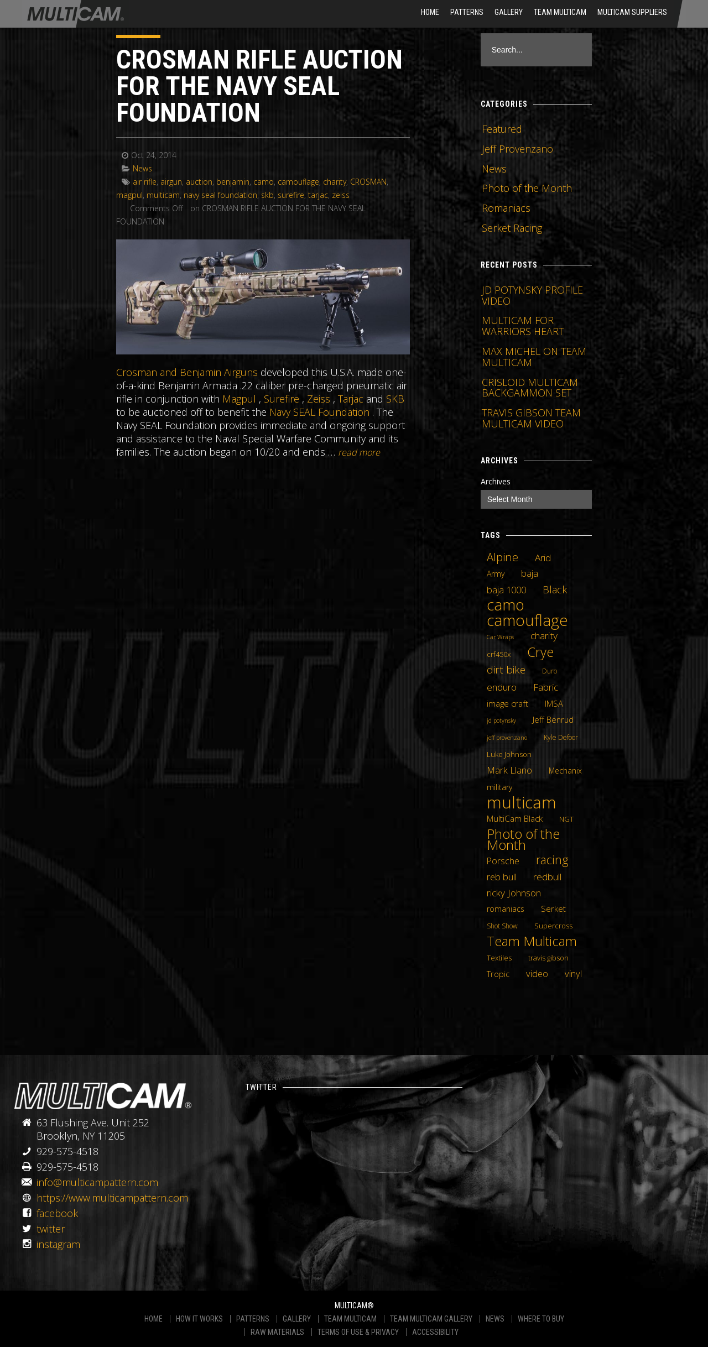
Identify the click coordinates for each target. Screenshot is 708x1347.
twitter (51, 1228)
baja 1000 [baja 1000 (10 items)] (506, 590)
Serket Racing (512, 227)
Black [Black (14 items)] (555, 589)
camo (263, 181)
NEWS (495, 1318)
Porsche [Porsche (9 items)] (503, 861)
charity (334, 181)
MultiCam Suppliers (632, 12)
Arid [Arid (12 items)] (543, 557)
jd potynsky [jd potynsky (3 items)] (501, 720)
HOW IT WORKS (199, 1318)
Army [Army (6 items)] (495, 573)
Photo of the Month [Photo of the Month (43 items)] (523, 839)
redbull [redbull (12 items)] (547, 876)
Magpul (239, 398)
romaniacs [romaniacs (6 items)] (505, 909)
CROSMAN (368, 181)
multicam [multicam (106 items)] (521, 802)
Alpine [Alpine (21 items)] (502, 557)
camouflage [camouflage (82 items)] (527, 620)
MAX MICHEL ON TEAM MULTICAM (534, 356)
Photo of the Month (527, 188)
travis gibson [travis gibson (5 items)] (548, 958)
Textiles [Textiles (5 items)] (499, 958)
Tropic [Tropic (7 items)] (498, 973)
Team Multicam (560, 12)
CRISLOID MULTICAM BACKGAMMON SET (530, 387)
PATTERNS (252, 1318)
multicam (163, 195)
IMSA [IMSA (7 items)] (554, 703)
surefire (291, 195)
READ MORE (359, 452)
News (142, 168)
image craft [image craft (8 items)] (507, 703)
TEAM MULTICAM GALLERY (431, 1318)
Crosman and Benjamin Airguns (187, 372)
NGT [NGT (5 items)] (566, 819)
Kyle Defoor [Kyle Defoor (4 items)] (561, 737)
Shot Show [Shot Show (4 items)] (502, 926)
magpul (129, 195)
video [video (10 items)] (537, 974)
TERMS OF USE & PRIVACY (358, 1332)
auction (199, 181)
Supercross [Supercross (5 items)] (553, 926)
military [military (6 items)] (499, 787)
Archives (496, 481)
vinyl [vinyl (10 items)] (573, 974)
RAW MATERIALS (277, 1332)
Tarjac (350, 398)
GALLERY (297, 1318)
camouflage (298, 181)
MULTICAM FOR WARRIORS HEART (523, 326)
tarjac (318, 195)
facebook (57, 1213)
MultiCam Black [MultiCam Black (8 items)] (515, 818)
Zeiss (318, 398)
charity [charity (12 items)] (544, 635)
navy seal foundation (220, 195)
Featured (502, 128)
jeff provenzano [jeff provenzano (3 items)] (507, 738)
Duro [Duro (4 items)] (549, 671)
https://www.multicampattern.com (112, 1197)
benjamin (232, 181)
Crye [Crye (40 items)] (540, 652)
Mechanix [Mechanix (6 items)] (565, 770)
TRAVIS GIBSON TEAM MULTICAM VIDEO (531, 418)
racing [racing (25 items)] (552, 860)
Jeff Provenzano (517, 148)
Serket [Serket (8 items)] (553, 908)
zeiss (341, 195)
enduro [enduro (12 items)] (502, 687)
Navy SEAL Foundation (319, 412)
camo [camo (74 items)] (505, 605)
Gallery (508, 12)
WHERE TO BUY (541, 1318)
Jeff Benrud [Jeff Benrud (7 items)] (553, 719)
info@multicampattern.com (97, 1182)
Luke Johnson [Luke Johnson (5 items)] (509, 754)
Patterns (466, 12)
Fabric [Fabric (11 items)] (545, 687)
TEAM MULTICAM (350, 1318)
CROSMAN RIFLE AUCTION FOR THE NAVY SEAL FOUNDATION (259, 86)
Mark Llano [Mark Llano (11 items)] (509, 770)
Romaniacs (506, 208)
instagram (58, 1244)
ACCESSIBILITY (435, 1332)
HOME (430, 12)
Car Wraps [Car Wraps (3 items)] (500, 637)
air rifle (145, 181)
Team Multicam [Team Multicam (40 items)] (532, 941)
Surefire (281, 398)
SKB (395, 398)
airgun (171, 181)
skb (267, 195)
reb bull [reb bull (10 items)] (502, 877)
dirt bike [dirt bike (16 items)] (506, 670)
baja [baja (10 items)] (529, 573)
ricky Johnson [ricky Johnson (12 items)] (514, 892)
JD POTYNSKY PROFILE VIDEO (532, 295)
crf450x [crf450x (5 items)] (499, 654)
